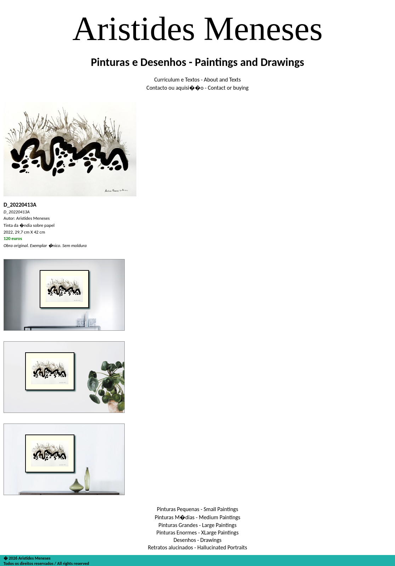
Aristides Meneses (197, 28)
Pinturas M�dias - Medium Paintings (198, 517)
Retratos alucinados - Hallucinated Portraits (197, 547)
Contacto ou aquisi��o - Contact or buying (197, 87)
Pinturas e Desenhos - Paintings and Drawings (197, 62)
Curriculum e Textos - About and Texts (197, 79)
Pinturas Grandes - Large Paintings (197, 525)
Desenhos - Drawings (198, 540)
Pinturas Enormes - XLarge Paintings (198, 532)
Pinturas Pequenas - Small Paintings (197, 509)
